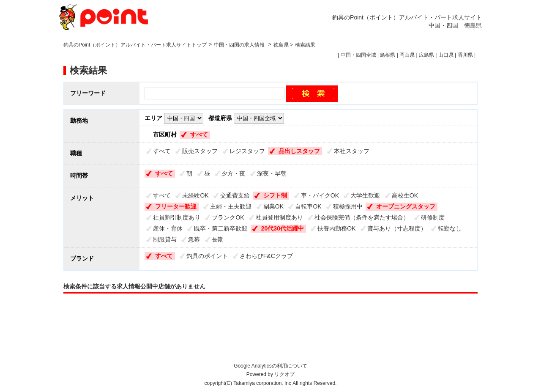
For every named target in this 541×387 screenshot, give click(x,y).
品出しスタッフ (299, 151)
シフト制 (275, 195)
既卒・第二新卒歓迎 (220, 228)
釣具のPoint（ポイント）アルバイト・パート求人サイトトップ (135, 45)
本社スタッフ (351, 151)
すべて (199, 134)
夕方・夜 (233, 173)
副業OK (273, 206)
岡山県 (407, 55)
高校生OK (405, 195)
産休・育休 (168, 228)
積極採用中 (348, 206)
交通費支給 (235, 195)
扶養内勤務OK (336, 228)
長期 (218, 239)
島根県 (387, 55)
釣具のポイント (207, 256)
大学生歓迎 (365, 195)
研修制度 (433, 217)
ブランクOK (228, 217)
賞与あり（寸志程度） (396, 228)
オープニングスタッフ (405, 206)
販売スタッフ (200, 151)
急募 (194, 239)
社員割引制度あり (176, 217)
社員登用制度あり (279, 217)
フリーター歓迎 (176, 206)
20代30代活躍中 (282, 228)
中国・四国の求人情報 (240, 45)
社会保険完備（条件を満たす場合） (361, 217)
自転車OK (308, 206)
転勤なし (450, 228)
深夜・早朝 (272, 173)
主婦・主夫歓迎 (230, 206)
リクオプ (284, 374)
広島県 (426, 55)
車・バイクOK (320, 195)
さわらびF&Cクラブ (266, 256)
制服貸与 (165, 239)
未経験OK (195, 195)
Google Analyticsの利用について (270, 366)
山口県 (446, 55)
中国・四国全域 (358, 55)
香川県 (465, 55)
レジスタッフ (247, 151)
